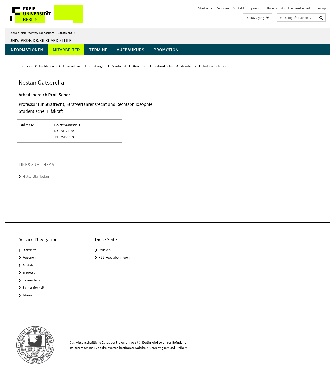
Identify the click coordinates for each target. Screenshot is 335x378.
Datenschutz (276, 8)
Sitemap (320, 8)
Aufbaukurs (130, 50)
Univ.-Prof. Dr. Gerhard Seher (40, 40)
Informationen (26, 50)
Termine (98, 50)
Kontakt (238, 8)
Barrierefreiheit (299, 8)
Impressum (255, 8)
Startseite (205, 8)
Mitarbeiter (66, 50)
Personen (222, 8)
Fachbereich (48, 66)
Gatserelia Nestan (36, 176)
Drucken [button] (105, 250)
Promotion (166, 50)
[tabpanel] (104, 119)
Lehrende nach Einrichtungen (84, 66)
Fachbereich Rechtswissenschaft (33, 32)
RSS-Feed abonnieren (114, 257)
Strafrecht (66, 32)
